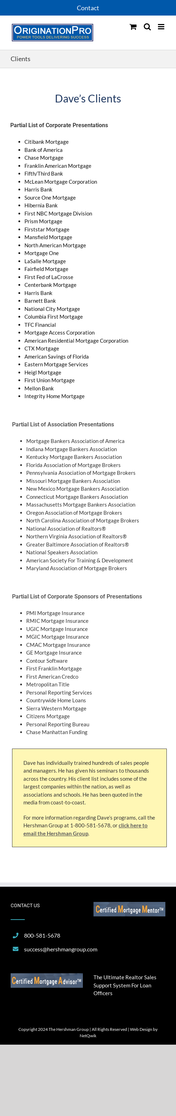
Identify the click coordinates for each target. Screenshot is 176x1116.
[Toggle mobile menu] (161, 26)
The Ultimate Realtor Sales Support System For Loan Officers (125, 985)
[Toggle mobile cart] (133, 26)
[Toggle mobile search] (147, 26)
